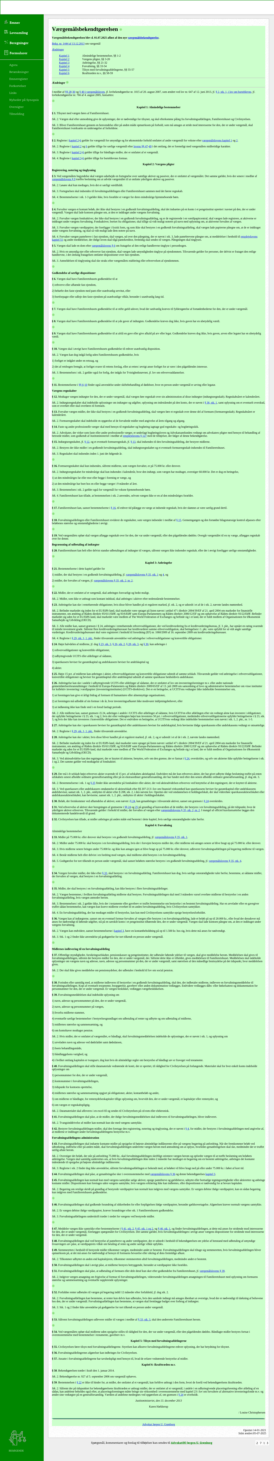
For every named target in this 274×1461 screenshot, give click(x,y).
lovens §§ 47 (141, 146)
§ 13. (54, 411)
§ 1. (54, 113)
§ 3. (54, 176)
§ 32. (54, 819)
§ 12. (54, 396)
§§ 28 (68, 91)
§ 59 (54, 1382)
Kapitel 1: (143, 107)
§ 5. (54, 245)
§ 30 (145, 644)
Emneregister (18, 79)
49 (150, 146)
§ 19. (54, 535)
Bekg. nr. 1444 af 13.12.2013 (68, 43)
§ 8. (54, 321)
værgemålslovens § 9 (63, 179)
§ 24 (186, 758)
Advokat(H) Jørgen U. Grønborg (191, 1442)
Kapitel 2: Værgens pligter (158, 164)
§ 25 (92, 782)
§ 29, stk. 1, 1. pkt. (82, 638)
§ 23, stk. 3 (105, 644)
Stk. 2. (55, 119)
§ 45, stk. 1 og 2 (144, 1228)
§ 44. (54, 1174)
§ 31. (54, 807)
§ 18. (54, 520)
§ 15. (54, 441)
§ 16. (54, 465)
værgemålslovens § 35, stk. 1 (142, 574)
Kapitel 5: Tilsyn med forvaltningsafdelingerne (158, 1340)
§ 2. (54, 140)
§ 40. (54, 1066)
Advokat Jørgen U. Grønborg (158, 1424)
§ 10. (54, 348)
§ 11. (54, 384)
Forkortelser (17, 86)
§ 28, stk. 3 (132, 644)
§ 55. (54, 1346)
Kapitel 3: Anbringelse (158, 562)
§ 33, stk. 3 (144, 1319)
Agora (13, 65)
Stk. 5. (55, 860)
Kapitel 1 (64, 55)
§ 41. (54, 1116)
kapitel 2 (74, 140)
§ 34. (54, 873)
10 (86, 384)
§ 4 (187, 1128)
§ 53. (54, 1319)
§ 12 (86, 441)
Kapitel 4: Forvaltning (158, 825)
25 (136, 807)
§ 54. (54, 1331)
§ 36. (54, 918)
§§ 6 (81, 384)
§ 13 (133, 441)
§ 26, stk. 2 (119, 644)
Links (13, 93)
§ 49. (54, 1249)
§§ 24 (128, 807)
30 (73, 91)
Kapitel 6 (64, 73)
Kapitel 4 (64, 66)
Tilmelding (16, 114)
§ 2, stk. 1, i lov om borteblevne (233, 91)
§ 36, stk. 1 (211, 402)
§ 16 (113, 507)
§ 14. (54, 426)
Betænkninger (19, 72)
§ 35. (54, 888)
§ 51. (54, 1270)
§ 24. (54, 644)
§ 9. (54, 333)
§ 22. (54, 592)
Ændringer (58, 49)
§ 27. (54, 725)
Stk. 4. (55, 158)
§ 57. (54, 1358)
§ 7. (54, 308)
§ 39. (54, 994)
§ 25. (54, 673)
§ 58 (54, 1370)
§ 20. (54, 550)
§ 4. (54, 209)
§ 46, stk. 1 (164, 1228)
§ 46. (54, 1204)
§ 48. (54, 1240)
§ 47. (54, 1228)
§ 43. (54, 1143)
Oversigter (16, 107)
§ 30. (54, 801)
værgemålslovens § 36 (162, 1174)
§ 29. (54, 773)
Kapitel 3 (64, 62)
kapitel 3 (77, 158)
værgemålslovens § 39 (212, 1270)
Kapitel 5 (64, 69)
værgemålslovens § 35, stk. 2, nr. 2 (113, 580)
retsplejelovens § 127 (135, 435)
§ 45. (54, 1180)
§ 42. (54, 1128)
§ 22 (79, 1382)
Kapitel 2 (64, 59)
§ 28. (54, 737)
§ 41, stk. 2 (127, 1228)
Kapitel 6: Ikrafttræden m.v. (158, 1364)
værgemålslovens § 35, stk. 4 (225, 860)
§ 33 (54, 837)
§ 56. (54, 1352)
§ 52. (54, 1292)
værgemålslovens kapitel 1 (217, 140)
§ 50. (54, 1264)
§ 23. (54, 604)
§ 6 (53, 278)
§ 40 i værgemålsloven (92, 91)
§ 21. (54, 568)
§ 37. (54, 954)
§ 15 (178, 520)
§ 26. (54, 682)
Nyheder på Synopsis (24, 100)
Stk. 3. (55, 125)
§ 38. (54, 982)
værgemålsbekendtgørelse (143, 37)
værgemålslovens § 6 (103, 245)
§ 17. (54, 507)
